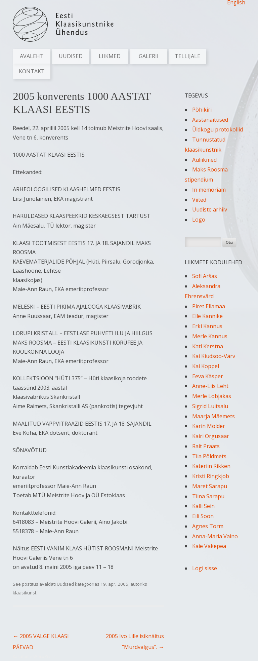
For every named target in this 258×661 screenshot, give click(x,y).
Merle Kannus (209, 336)
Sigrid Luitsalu (210, 406)
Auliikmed (204, 159)
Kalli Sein (203, 506)
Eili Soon (203, 516)
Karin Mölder (208, 426)
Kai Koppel (205, 366)
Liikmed (110, 56)
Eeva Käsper (207, 376)
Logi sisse (204, 568)
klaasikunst (25, 592)
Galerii (149, 56)
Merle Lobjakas (211, 396)
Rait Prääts (206, 446)
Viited (199, 199)
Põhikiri (202, 109)
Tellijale (187, 56)
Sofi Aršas (204, 276)
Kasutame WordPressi (34, 656)
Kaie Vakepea (209, 546)
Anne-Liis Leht (210, 386)
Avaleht (32, 56)
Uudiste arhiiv (209, 209)
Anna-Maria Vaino (215, 536)
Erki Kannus (207, 326)
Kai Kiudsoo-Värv (213, 356)
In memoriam (209, 189)
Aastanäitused (210, 119)
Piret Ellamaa (208, 306)
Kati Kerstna (207, 346)
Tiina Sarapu (208, 496)
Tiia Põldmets (209, 456)
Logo (198, 219)
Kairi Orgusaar (210, 436)
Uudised (71, 56)
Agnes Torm (207, 526)
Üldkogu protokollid (217, 129)
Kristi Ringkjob (210, 476)
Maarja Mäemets (213, 416)
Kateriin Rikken (211, 466)
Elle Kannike (207, 316)
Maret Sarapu (209, 486)
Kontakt (32, 71)
